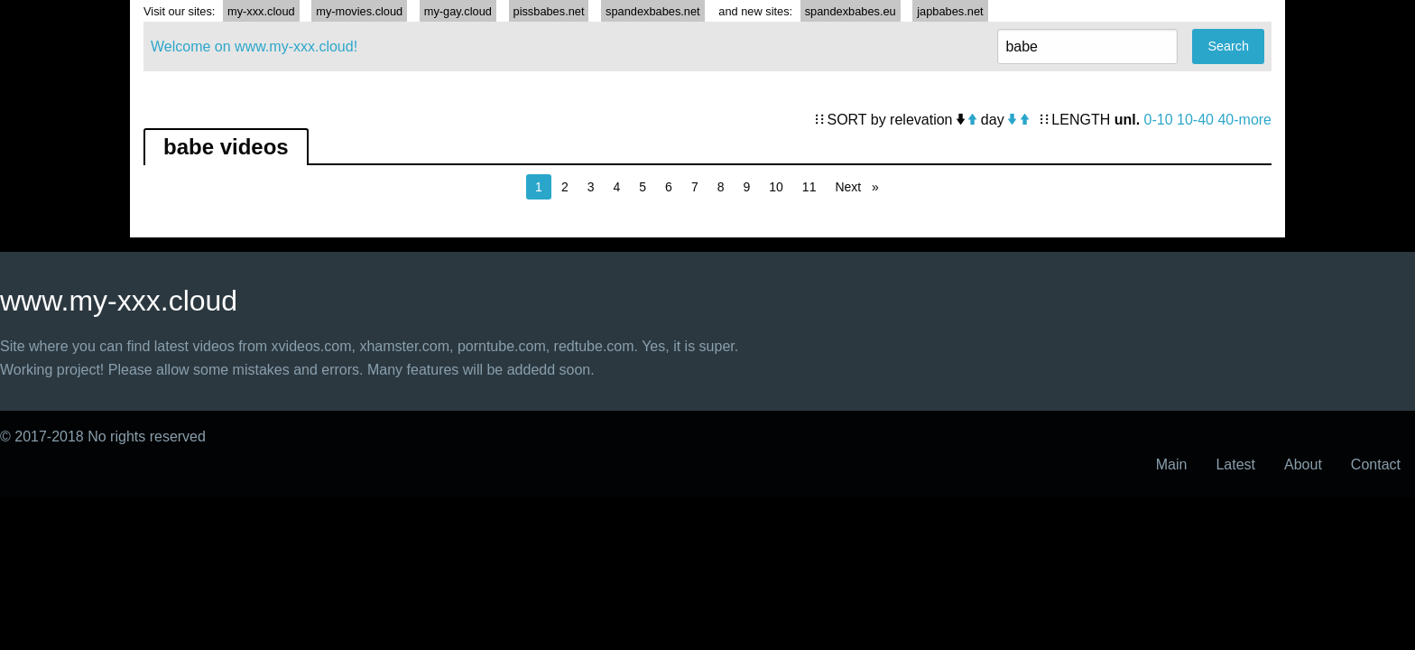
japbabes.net (950, 11)
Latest (1235, 464)
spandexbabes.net (653, 11)
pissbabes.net (549, 11)
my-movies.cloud (359, 11)
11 (809, 187)
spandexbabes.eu (850, 11)
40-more (1244, 119)
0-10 (1158, 119)
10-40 (1195, 119)
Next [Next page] (861, 185)
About (1303, 464)
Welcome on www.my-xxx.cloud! (254, 46)
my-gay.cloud (458, 11)
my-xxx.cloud (261, 11)
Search (1228, 46)
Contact (1376, 464)
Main (1172, 464)
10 (776, 187)
